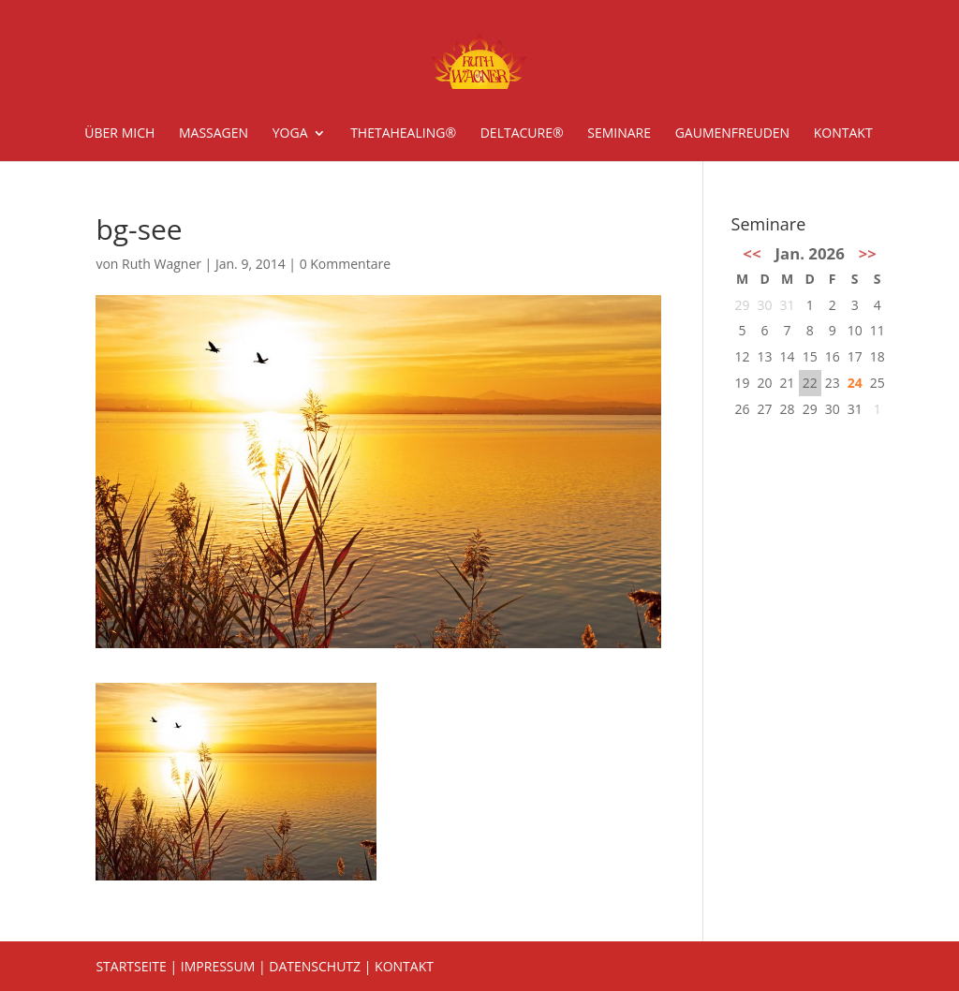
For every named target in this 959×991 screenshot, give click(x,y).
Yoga (290, 133)
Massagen (213, 133)
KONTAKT (404, 966)
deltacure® (522, 133)
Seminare (619, 133)
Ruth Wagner (161, 264)
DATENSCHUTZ (315, 966)
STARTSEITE (131, 966)
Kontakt (843, 133)
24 (855, 383)
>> (868, 253)
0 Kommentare (345, 264)
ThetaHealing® (403, 133)
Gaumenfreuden (732, 133)
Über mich (119, 133)
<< (751, 253)
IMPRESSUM (218, 966)
